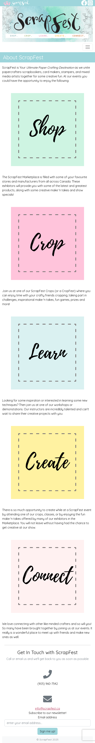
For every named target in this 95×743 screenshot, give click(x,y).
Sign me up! (47, 731)
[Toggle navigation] (88, 47)
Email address (47, 717)
